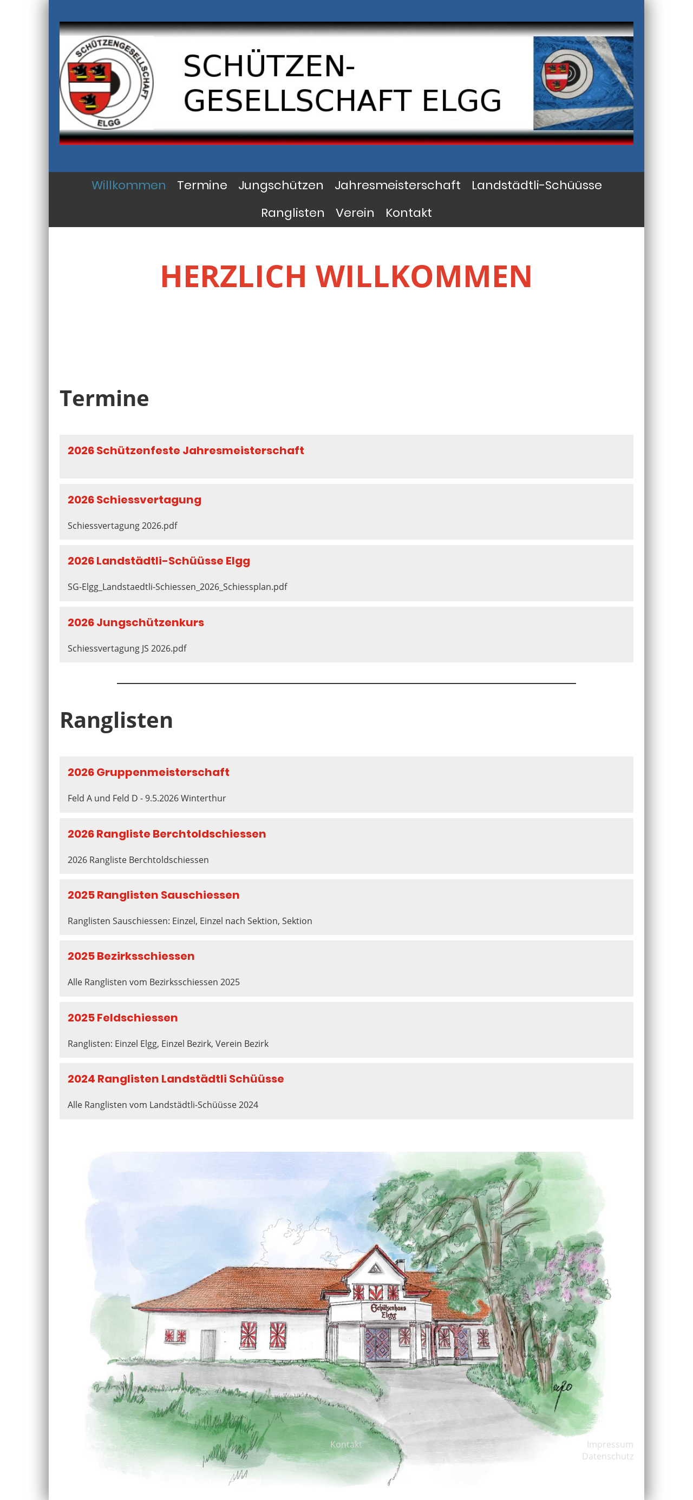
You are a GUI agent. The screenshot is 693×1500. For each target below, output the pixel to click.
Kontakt (408, 212)
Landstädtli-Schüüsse (537, 185)
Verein (355, 212)
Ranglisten (293, 212)
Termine (202, 185)
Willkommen (128, 185)
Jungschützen (281, 185)
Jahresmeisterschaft (398, 185)
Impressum (610, 1444)
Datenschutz (607, 1456)
